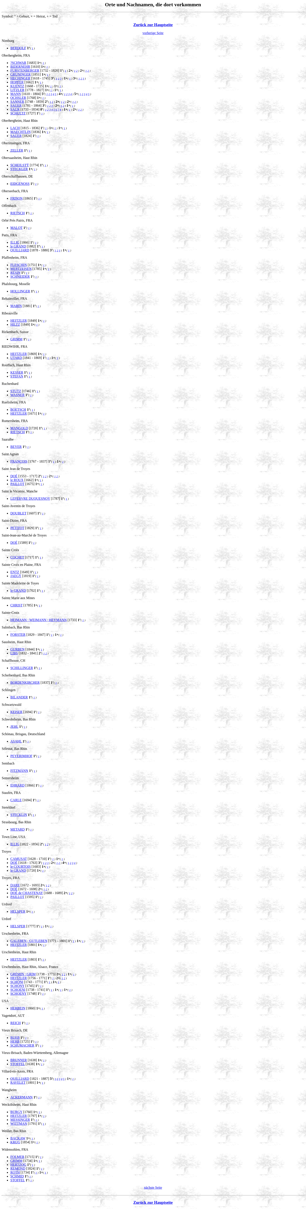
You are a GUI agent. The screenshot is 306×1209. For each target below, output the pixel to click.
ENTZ (14, 572)
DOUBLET (18, 513)
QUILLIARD (19, 250)
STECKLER (19, 169)
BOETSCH (18, 409)
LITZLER (17, 90)
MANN (15, 94)
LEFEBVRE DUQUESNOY (30, 498)
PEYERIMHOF (21, 756)
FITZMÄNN (19, 771)
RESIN (15, 272)
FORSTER (17, 634)
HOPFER (17, 82)
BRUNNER (18, 1060)
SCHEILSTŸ (19, 165)
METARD (17, 829)
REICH (15, 1023)
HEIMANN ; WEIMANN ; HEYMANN (38, 620)
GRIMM (16, 339)
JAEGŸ (15, 576)
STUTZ (15, 391)
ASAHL (16, 741)
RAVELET (18, 1082)
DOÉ (13, 476)
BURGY (16, 1112)
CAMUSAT (18, 859)
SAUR (15, 109)
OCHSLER (18, 98)
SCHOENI (17, 990)
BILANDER (19, 697)
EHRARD (17, 785)
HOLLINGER (20, 291)
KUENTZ (17, 86)
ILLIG (14, 242)
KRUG (15, 1142)
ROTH (15, 1172)
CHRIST (16, 605)
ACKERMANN (21, 1097)
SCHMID (17, 1176)
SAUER (16, 105)
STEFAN (16, 376)
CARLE (16, 800)
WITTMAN (18, 1123)
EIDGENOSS (20, 184)
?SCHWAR (18, 63)
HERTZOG (18, 1164)
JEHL (14, 726)
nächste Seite (153, 1187)
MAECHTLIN (20, 132)
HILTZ (15, 324)
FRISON (16, 198)
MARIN (16, 306)
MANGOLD (19, 428)
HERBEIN (17, 1008)
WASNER (17, 395)
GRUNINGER (20, 74)
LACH (15, 128)
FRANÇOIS (18, 461)
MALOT (16, 228)
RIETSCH (17, 213)
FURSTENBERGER (24, 70)
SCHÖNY (17, 986)
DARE (15, 885)
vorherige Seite (152, 33)
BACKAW (17, 1138)
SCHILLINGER (21, 668)
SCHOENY (18, 993)
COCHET (17, 557)
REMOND (17, 1168)
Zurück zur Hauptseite (153, 24)
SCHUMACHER (22, 1045)
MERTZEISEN (21, 269)
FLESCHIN (18, 265)
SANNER (17, 101)
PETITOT (17, 528)
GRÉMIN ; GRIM (23, 974)
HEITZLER (18, 320)
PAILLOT (17, 484)
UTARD (16, 358)
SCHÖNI (16, 982)
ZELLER (16, 150)
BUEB (15, 1037)
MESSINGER (20, 1120)
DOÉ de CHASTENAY (26, 893)
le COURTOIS (20, 866)
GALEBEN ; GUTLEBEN (28, 941)
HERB (15, 1041)
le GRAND (18, 246)
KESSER (16, 372)
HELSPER (17, 911)
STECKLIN (18, 815)
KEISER (16, 712)
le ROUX (17, 480)
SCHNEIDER (20, 276)
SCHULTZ (18, 113)
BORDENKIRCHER (25, 682)
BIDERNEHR (20, 66)
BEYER (16, 447)
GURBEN (17, 649)
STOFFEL (17, 1064)
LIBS (14, 653)
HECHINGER (20, 78)
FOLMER (17, 1157)
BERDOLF (18, 48)
